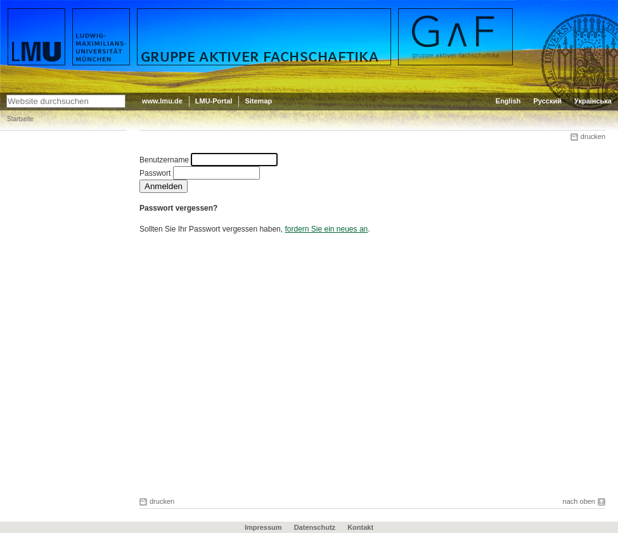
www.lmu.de (162, 101)
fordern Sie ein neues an (326, 229)
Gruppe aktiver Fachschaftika (204, 13)
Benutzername (164, 159)
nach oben (579, 501)
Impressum (263, 527)
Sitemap (258, 101)
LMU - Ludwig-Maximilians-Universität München (61, 19)
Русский (548, 101)
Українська (593, 101)
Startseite (20, 118)
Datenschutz (314, 527)
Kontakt (360, 527)
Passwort (155, 173)
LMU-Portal (214, 101)
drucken (593, 136)
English (508, 101)
